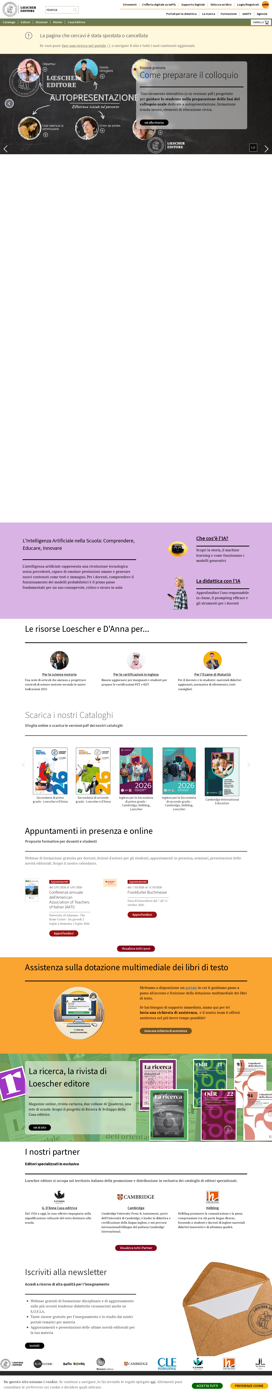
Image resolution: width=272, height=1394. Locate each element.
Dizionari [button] (42, 22)
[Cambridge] (135, 1197)
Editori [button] (25, 22)
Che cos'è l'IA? (212, 538)
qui (153, 1382)
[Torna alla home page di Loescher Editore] (19, 9)
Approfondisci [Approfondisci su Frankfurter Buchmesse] (142, 915)
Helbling (212, 1208)
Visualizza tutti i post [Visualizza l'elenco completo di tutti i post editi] (136, 949)
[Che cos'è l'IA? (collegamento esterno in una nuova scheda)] (177, 549)
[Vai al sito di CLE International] (163, 1363)
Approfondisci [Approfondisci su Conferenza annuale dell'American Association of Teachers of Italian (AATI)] (64, 933)
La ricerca (208, 14)
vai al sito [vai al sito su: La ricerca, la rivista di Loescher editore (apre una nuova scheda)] (40, 1128)
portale (191, 988)
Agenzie (262, 14)
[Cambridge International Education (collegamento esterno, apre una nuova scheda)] (222, 776)
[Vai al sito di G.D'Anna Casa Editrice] (194, 1363)
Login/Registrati (248, 4)
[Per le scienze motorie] (59, 660)
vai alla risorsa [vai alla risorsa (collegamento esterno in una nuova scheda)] (154, 122)
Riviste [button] (57, 22)
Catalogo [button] (9, 22)
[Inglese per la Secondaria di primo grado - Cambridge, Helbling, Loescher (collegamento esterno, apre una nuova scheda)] (136, 779)
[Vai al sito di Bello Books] (70, 1363)
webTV (246, 14)
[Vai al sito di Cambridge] (132, 1363)
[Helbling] (212, 1197)
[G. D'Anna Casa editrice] (59, 1197)
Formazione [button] (229, 14)
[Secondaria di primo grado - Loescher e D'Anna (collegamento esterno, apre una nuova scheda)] (50, 775)
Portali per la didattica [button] (181, 14)
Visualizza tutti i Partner (136, 1248)
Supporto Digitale (193, 4)
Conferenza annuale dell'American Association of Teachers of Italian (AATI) (69, 899)
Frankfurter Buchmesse (147, 892)
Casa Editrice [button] (76, 22)
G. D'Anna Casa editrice (59, 1208)
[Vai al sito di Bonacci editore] (101, 1363)
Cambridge (136, 1208)
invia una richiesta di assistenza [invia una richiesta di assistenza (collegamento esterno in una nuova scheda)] (166, 1031)
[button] (5, 148)
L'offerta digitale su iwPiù (159, 4)
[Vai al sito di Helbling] (225, 1363)
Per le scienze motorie (59, 674)
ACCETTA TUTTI (207, 1386)
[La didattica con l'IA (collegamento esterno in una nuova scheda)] (177, 591)
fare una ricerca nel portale (86, 46)
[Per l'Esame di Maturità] (212, 660)
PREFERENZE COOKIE (249, 1386)
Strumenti (130, 4)
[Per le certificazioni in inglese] (136, 660)
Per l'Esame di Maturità (212, 674)
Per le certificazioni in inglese (136, 674)
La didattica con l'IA (218, 580)
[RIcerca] (75, 10)
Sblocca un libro (221, 4)
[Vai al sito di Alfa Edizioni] (39, 1363)
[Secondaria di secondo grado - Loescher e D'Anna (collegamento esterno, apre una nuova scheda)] (93, 775)
